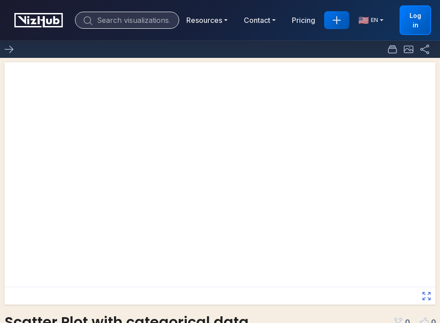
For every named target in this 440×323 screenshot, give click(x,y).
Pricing (303, 20)
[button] (408, 49)
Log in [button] (415, 20)
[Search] (127, 20)
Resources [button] (204, 20)
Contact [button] (257, 20)
